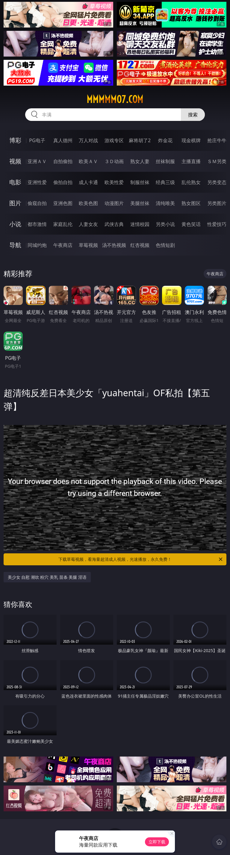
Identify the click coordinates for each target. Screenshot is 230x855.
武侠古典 (114, 224)
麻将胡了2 (140, 140)
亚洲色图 (62, 203)
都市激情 (37, 224)
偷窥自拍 (37, 203)
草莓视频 (88, 245)
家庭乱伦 (62, 224)
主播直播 (191, 161)
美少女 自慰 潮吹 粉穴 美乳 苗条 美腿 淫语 (47, 577)
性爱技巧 (216, 224)
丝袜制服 (165, 161)
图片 (15, 203)
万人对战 (88, 140)
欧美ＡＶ (88, 161)
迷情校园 (139, 224)
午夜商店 (62, 245)
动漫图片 (114, 203)
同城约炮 (37, 245)
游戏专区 (114, 140)
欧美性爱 (114, 182)
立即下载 (157, 842)
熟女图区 (191, 203)
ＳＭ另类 (216, 161)
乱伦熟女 (191, 182)
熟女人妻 (139, 161)
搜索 (193, 114)
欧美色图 (88, 203)
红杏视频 (139, 245)
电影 (15, 182)
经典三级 (165, 182)
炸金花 (165, 140)
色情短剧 (165, 245)
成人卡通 (88, 182)
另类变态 (216, 182)
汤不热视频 (114, 245)
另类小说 (165, 224)
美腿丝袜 (139, 203)
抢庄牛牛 (216, 140)
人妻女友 (88, 224)
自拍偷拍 (62, 161)
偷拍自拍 (62, 182)
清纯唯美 (165, 203)
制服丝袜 (139, 182)
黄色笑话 (191, 224)
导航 (15, 245)
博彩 (15, 140)
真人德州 (62, 140)
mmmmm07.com (115, 99)
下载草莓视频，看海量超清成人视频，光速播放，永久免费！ (140, 559)
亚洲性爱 (37, 182)
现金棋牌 (191, 140)
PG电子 (37, 140)
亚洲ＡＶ (37, 161)
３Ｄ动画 (114, 161)
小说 (15, 224)
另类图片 (216, 203)
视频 (15, 161)
